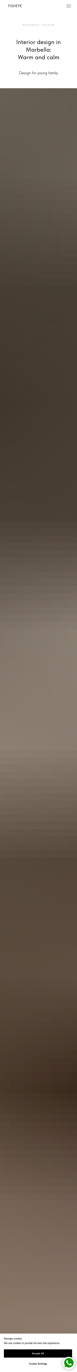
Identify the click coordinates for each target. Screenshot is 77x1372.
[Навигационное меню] (68, 6)
